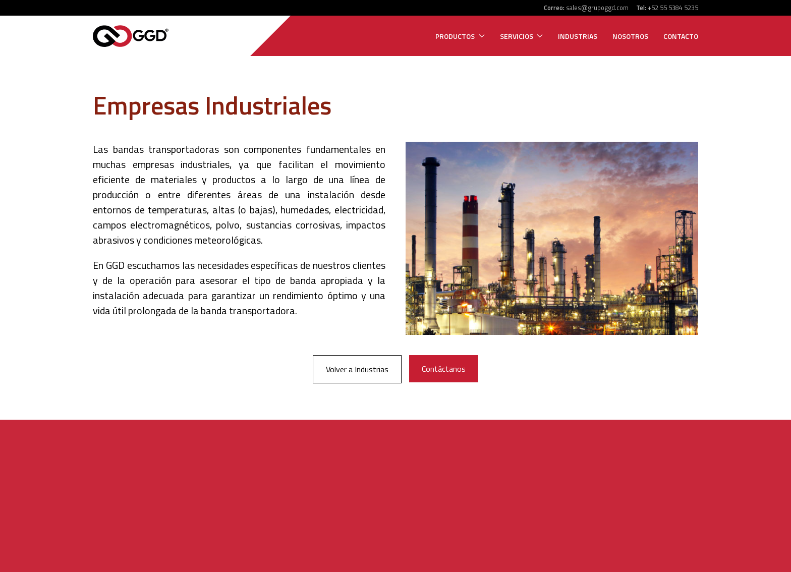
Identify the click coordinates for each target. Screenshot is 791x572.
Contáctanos (444, 369)
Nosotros (630, 36)
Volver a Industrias (357, 369)
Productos (460, 36)
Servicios (521, 36)
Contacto (680, 36)
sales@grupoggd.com (597, 8)
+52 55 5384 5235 (673, 8)
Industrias (577, 36)
